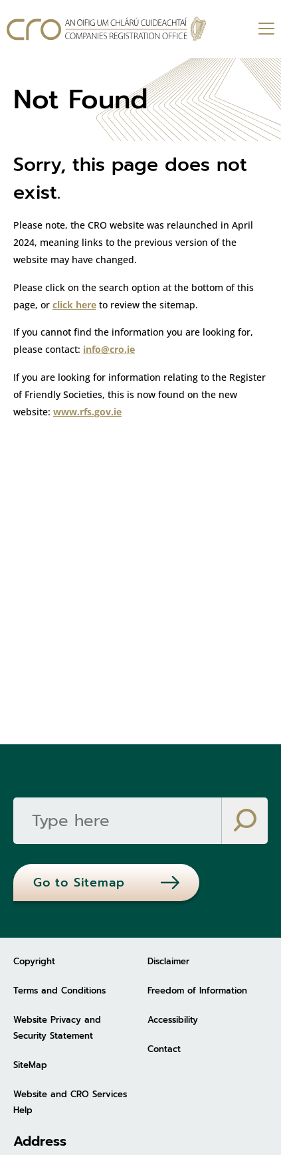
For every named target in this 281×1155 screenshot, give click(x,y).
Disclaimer (168, 961)
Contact (164, 1049)
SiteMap (30, 1065)
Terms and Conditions (59, 990)
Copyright (34, 961)
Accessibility (172, 1019)
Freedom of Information (197, 990)
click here (74, 304)
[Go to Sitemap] (106, 882)
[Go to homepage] (106, 29)
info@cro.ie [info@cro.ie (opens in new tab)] (109, 349)
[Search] (117, 820)
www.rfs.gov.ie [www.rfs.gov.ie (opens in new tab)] (87, 411)
